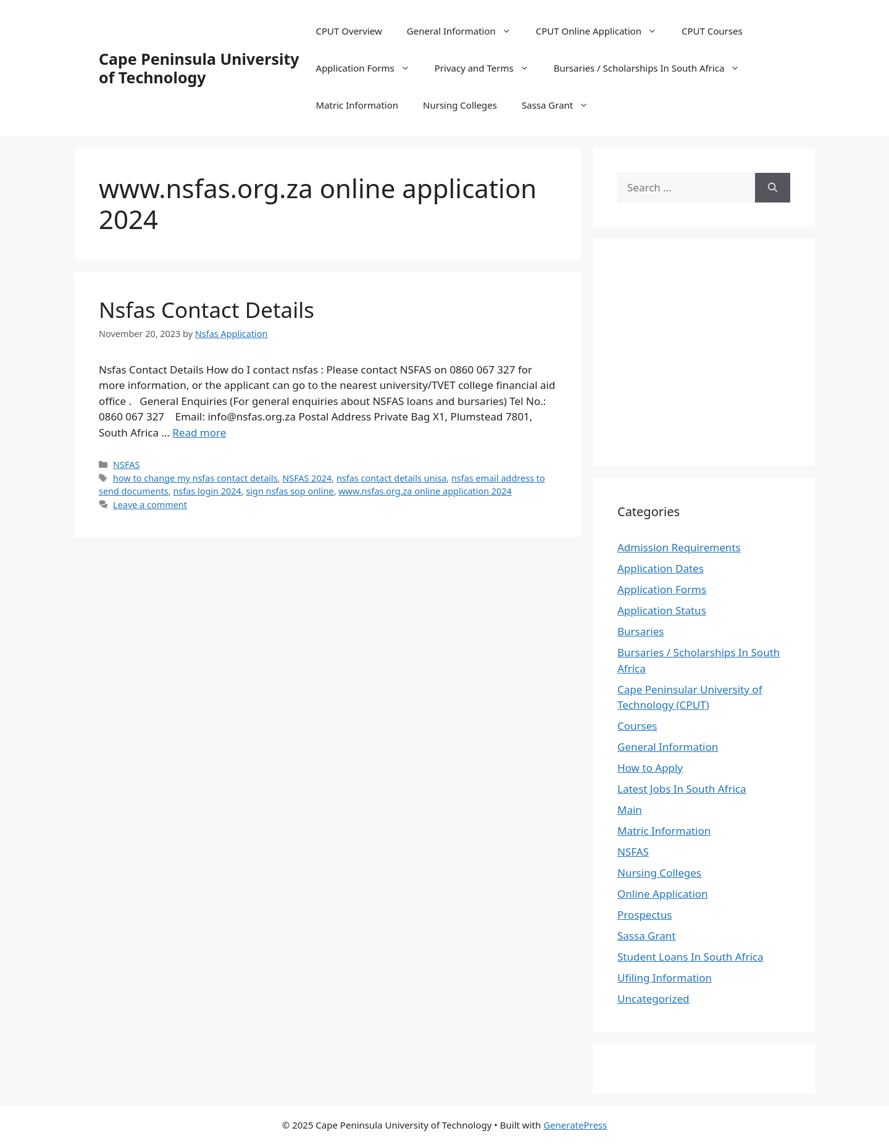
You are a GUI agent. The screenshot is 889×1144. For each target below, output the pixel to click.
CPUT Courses (712, 31)
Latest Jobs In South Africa (681, 789)
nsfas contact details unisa (391, 478)
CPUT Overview (349, 31)
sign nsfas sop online (289, 491)
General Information (465, 30)
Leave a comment (150, 505)
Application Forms (369, 67)
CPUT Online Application (602, 30)
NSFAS (126, 464)
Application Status (661, 610)
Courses (637, 726)
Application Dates (660, 568)
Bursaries (640, 631)
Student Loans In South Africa (690, 957)
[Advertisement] (721, 350)
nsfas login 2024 (207, 491)
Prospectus (644, 915)
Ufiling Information (664, 978)
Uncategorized (653, 999)
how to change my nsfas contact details (195, 478)
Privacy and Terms (488, 67)
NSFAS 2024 (307, 478)
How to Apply (650, 768)
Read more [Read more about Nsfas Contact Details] (199, 432)
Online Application (662, 894)
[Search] (772, 187)
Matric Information (357, 105)
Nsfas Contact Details (206, 309)
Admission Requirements (679, 547)
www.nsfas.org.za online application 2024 (425, 491)
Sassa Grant (561, 104)
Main (629, 810)
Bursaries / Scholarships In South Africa (653, 67)
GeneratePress (575, 1125)
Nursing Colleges (460, 105)
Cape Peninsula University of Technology (199, 68)
